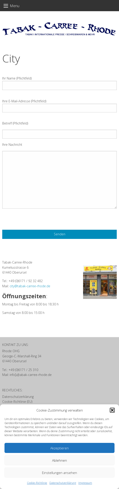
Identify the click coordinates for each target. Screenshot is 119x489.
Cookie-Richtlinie (37, 483)
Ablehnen (59, 460)
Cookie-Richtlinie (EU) (17, 401)
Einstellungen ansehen (59, 472)
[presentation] (36, 221)
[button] (112, 410)
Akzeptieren (59, 448)
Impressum (85, 483)
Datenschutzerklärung (62, 483)
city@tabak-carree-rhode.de (30, 286)
